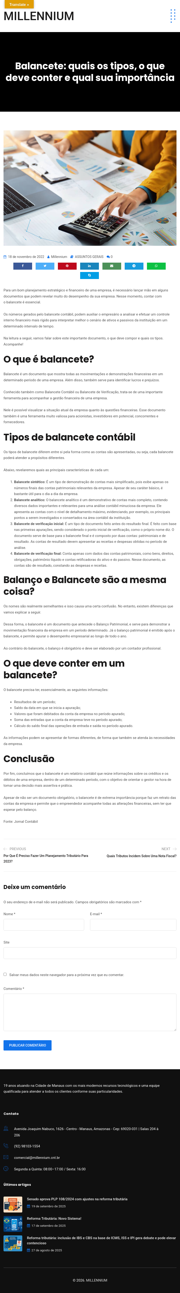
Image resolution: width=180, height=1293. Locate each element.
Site (6, 942)
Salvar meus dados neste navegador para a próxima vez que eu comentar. (66, 975)
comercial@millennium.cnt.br (37, 1158)
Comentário (14, 989)
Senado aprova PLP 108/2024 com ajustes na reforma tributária (77, 1199)
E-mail (96, 914)
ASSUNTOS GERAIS (89, 257)
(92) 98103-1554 (27, 1146)
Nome (9, 914)
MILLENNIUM (39, 16)
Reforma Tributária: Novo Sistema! (54, 1218)
